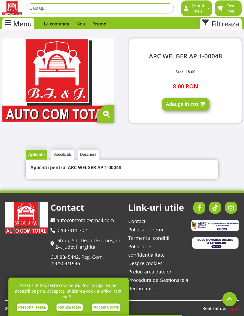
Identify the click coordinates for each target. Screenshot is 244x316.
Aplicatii (36, 154)
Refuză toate (69, 307)
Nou (80, 24)
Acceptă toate (106, 307)
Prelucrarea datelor (150, 271)
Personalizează (32, 307)
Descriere (88, 154)
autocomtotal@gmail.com (82, 220)
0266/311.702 (68, 230)
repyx (233, 308)
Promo (99, 24)
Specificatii (62, 154)
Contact (137, 221)
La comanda (56, 24)
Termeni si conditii (148, 238)
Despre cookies (145, 263)
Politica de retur (146, 229)
